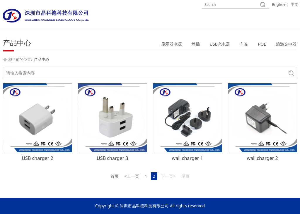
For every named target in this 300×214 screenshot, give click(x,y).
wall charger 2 (262, 158)
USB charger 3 (112, 158)
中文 (294, 4)
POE (262, 44)
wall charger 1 (187, 158)
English (278, 4)
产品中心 (41, 59)
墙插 (196, 44)
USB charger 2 (37, 158)
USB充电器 (220, 44)
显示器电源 (171, 44)
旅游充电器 (286, 44)
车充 (244, 44)
